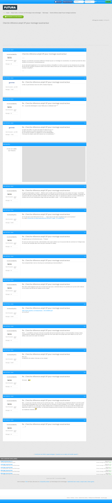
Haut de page (104, 497)
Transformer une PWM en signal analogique (44, 454)
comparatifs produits (44, 481)
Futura (68, 497)
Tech (26, 481)
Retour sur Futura (67, 1)
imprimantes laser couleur (74, 481)
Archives (72, 497)
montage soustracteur (7, 464)
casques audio (83, 481)
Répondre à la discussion (13, 16)
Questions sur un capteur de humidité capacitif (67, 454)
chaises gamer (90, 481)
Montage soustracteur (6, 473)
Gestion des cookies (83, 497)
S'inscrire (58, 2)
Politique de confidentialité (94, 497)
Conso (76, 497)
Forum (7, 12)
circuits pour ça (31, 218)
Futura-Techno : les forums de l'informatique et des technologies (26, 12)
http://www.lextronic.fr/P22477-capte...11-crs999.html (50, 218)
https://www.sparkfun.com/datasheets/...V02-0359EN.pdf (37, 310)
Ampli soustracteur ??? (6, 461)
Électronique (45, 12)
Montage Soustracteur (6, 470)
